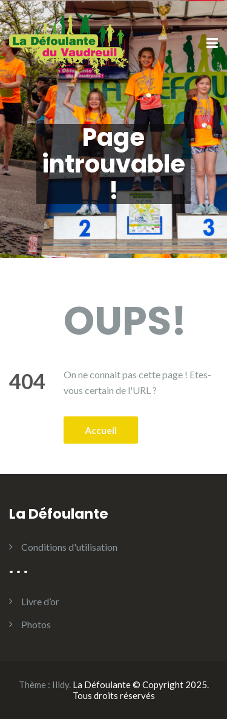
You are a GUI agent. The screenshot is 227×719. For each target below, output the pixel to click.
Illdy (60, 684)
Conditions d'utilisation (69, 547)
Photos (36, 624)
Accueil (101, 430)
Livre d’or (40, 601)
